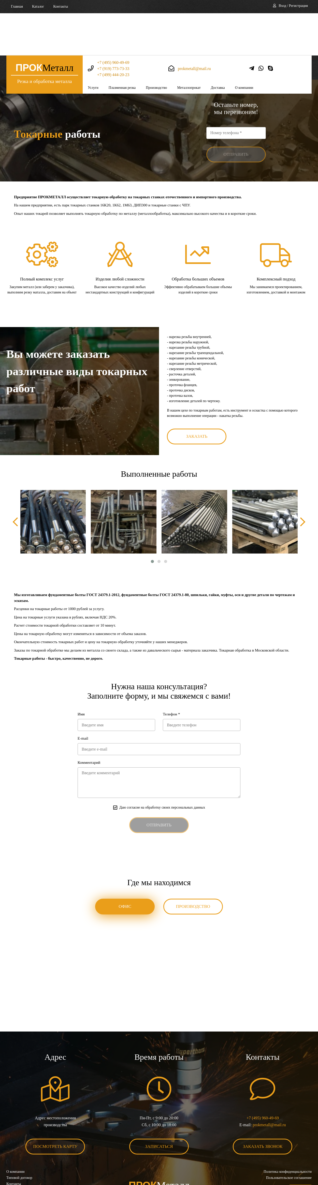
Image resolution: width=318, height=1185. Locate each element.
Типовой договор (19, 1143)
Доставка (218, 45)
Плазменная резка (122, 45)
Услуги (93, 45)
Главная (17, 6)
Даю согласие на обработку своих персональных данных (162, 771)
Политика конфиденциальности (288, 1137)
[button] (152, 523)
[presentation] (18, 484)
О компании (244, 45)
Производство (156, 45)
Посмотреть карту (55, 1111)
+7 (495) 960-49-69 (113, 20)
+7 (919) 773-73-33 (113, 26)
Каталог (38, 6)
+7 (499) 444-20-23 (113, 32)
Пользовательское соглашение (289, 1143)
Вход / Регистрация (293, 6)
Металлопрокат (188, 45)
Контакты (60, 6)
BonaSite (306, 1165)
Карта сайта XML (19, 1155)
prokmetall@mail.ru (194, 26)
